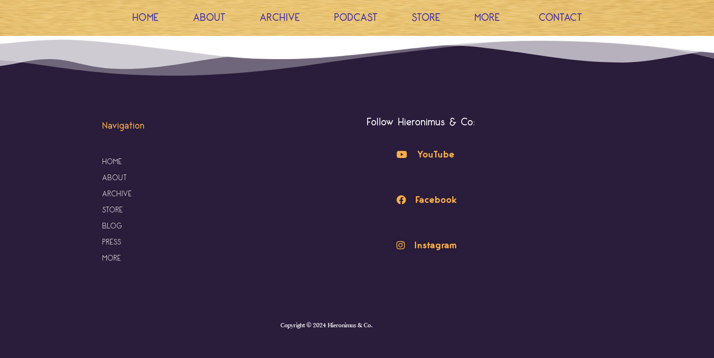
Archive (279, 17)
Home (145, 17)
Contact (560, 17)
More (489, 17)
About (209, 17)
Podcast (356, 17)
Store (426, 17)
